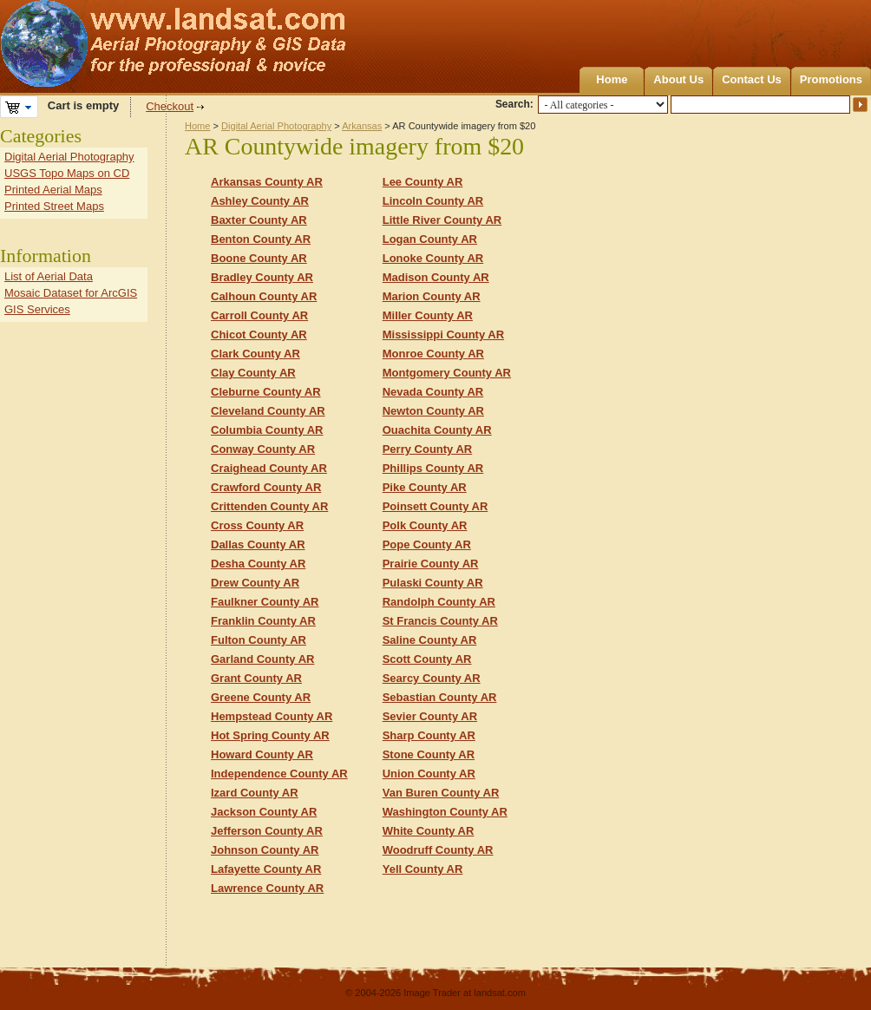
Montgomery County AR (447, 372)
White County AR (429, 830)
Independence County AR (279, 773)
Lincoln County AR (433, 200)
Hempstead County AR (271, 716)
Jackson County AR (264, 811)
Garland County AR (262, 659)
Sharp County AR (429, 735)
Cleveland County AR (268, 410)
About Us (678, 79)
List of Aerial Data (48, 276)
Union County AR (429, 773)
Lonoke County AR (433, 258)
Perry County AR (428, 449)
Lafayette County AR (266, 869)
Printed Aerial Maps (53, 189)
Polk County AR (425, 525)
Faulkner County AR (264, 601)
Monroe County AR (433, 353)
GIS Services (37, 309)
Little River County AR (442, 219)
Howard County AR (262, 754)
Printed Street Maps (54, 206)
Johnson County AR (264, 849)
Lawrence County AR (267, 888)
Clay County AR (253, 372)
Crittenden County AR (269, 506)
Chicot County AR (259, 334)
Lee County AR (423, 181)
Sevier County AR (430, 716)
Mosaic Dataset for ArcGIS (70, 292)
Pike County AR (425, 487)
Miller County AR (428, 315)
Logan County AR (430, 239)
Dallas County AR (258, 544)
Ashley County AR (260, 200)
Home (611, 79)
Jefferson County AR (267, 830)
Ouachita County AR (437, 429)
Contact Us (752, 79)
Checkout (169, 106)
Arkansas (362, 126)
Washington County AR (445, 811)
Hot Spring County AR (270, 735)
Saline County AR (430, 639)
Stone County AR (429, 754)
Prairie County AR (431, 563)
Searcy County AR (432, 678)
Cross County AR (257, 525)
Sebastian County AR (440, 697)
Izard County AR (254, 792)
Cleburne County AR (266, 391)
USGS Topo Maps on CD (66, 173)
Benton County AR (261, 239)
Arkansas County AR (267, 181)
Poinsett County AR (435, 506)
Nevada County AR (433, 391)
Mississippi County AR (443, 334)
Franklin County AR (263, 620)
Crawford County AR (266, 487)
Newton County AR (433, 410)
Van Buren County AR (441, 792)
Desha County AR (258, 563)
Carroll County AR (259, 315)
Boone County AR (259, 258)
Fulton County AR (258, 639)
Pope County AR (427, 544)
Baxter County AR (259, 219)
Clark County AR (255, 353)
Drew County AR (255, 582)
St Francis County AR (440, 620)
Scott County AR (427, 659)
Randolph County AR (439, 601)
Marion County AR (432, 296)
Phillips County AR (433, 468)
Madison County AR (436, 277)
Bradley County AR (262, 277)
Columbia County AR (267, 429)
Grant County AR (256, 678)
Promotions (831, 79)
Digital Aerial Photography (276, 126)
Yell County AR (423, 869)
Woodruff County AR (438, 849)
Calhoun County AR (264, 296)
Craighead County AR (269, 468)
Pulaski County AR (433, 582)
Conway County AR (263, 449)
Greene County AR (261, 697)
